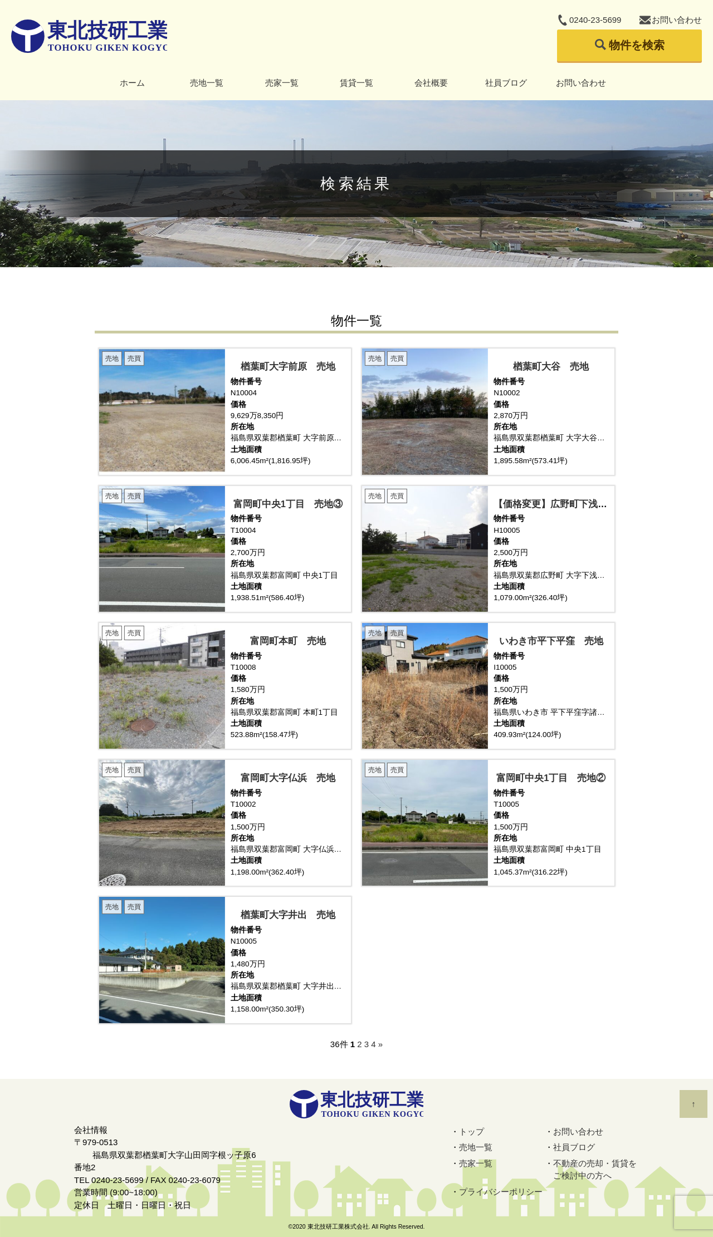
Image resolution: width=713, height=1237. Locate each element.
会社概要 (431, 82)
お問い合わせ (677, 19)
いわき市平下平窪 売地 (551, 641)
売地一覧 (206, 82)
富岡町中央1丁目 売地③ (288, 504)
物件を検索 (637, 45)
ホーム (132, 82)
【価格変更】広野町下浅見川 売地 (569, 504)
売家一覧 (282, 82)
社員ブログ (506, 82)
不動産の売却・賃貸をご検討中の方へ (595, 1170)
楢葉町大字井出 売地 (288, 915)
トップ (471, 1131)
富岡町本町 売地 (288, 641)
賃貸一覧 (356, 82)
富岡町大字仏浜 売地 (288, 778)
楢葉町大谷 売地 (551, 366)
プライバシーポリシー (501, 1191)
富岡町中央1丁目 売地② (550, 778)
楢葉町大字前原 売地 (288, 366)
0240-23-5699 (595, 19)
